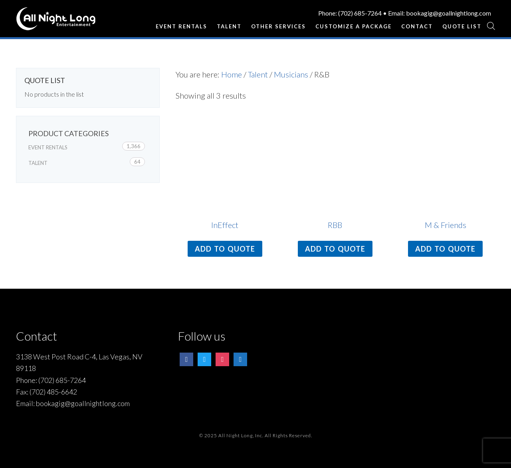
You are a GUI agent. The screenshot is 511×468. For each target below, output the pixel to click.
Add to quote (225, 248)
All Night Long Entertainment (56, 22)
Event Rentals (47, 147)
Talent (258, 74)
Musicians (291, 74)
